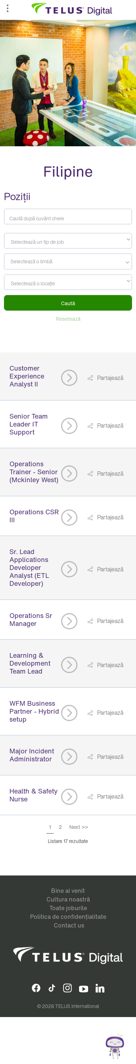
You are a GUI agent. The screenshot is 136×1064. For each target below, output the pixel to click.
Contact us (69, 925)
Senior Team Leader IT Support (28, 424)
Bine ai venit (68, 890)
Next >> (78, 827)
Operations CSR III (34, 515)
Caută (68, 303)
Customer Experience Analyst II (26, 376)
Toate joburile (68, 908)
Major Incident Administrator (31, 755)
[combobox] (68, 240)
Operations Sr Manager (30, 619)
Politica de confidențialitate (68, 916)
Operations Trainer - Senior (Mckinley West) (33, 471)
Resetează (68, 319)
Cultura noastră (68, 899)
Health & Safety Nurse (33, 795)
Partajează (109, 377)
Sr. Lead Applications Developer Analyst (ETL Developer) (29, 567)
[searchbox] (39, 261)
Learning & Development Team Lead (29, 663)
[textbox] (68, 242)
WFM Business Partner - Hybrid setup (34, 711)
